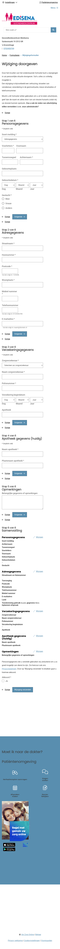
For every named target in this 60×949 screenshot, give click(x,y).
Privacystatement (9, 669)
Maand (19, 189)
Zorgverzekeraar (10, 360)
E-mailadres (8, 319)
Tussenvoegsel (9, 157)
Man (7, 199)
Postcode (7, 266)
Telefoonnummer (10, 305)
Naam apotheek (10, 449)
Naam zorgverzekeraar (13, 372)
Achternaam (26, 157)
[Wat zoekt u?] (27, 30)
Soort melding (9, 134)
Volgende (18, 217)
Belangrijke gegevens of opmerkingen (20, 493)
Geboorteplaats (9, 168)
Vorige (7, 113)
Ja (6, 681)
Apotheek (6, 410)
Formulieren (15, 55)
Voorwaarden (46, 940)
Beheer (38, 934)
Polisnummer (9, 383)
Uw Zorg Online (27, 934)
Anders (8, 208)
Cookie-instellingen (32, 940)
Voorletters (8, 146)
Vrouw (8, 203)
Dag (4, 189)
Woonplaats (8, 280)
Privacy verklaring (15, 940)
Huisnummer (9, 255)
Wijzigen (39, 537)
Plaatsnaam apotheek (13, 460)
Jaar (32, 189)
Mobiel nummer (9, 292)
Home (4, 55)
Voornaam (21, 146)
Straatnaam (8, 243)
